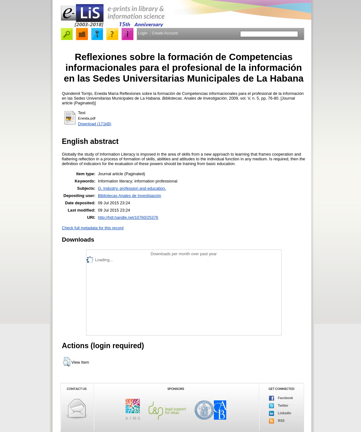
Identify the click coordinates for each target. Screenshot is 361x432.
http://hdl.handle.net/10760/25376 (128, 217)
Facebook (281, 398)
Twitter (279, 405)
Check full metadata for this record (93, 227)
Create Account (165, 33)
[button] (66, 362)
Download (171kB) (94, 123)
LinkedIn (280, 413)
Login (142, 33)
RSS (277, 420)
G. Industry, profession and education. (132, 188)
